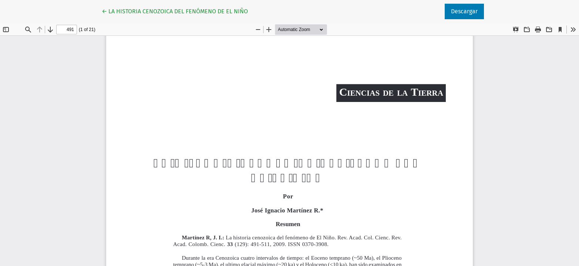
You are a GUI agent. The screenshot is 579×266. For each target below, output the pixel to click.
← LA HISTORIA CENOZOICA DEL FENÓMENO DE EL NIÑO (175, 11)
